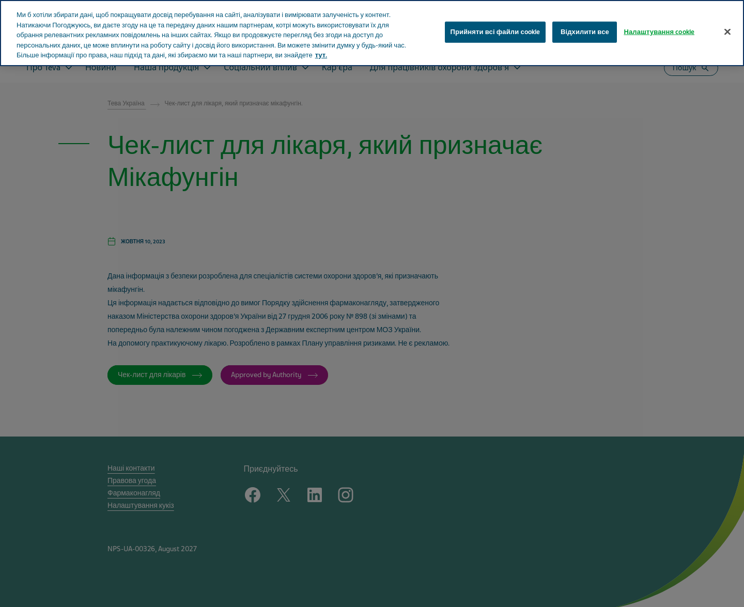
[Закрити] (727, 31)
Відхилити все (585, 31)
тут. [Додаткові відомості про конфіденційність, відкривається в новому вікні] (321, 55)
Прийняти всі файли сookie (495, 31)
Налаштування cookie (659, 31)
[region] (372, 33)
